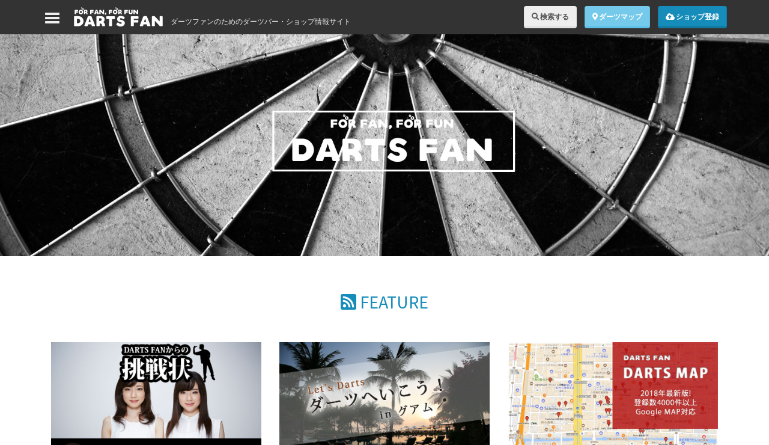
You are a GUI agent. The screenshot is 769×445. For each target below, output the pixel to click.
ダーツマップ (617, 16)
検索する (550, 16)
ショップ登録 (692, 16)
